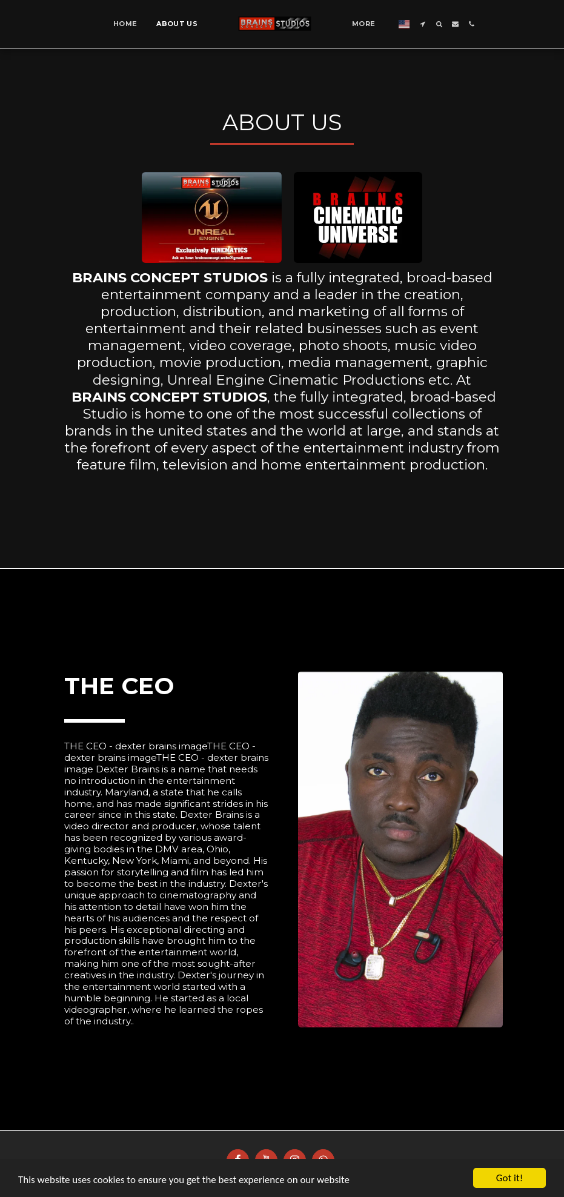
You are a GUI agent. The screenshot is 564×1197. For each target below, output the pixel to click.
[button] (422, 24)
